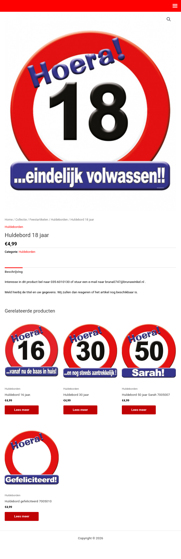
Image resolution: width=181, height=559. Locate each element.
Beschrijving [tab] (14, 272)
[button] (169, 19)
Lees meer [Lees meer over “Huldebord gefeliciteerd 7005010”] (21, 516)
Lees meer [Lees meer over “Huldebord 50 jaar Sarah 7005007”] (138, 410)
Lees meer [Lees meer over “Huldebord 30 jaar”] (80, 410)
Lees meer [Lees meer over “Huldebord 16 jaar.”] (21, 410)
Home (9, 219)
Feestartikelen (38, 219)
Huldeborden (59, 219)
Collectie (21, 219)
